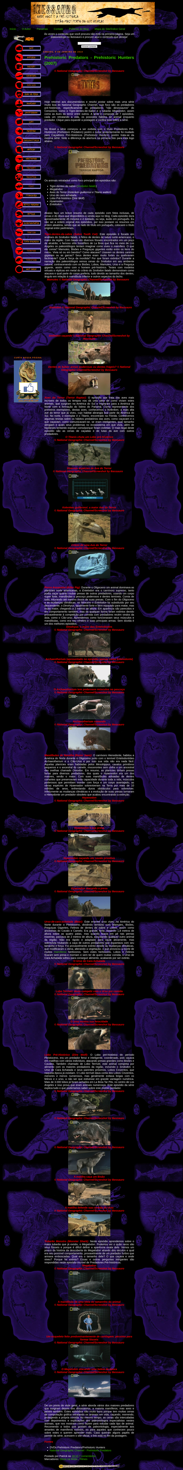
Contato (58, 28)
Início (13, 28)
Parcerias (42, 28)
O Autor (26, 28)
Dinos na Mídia (69, 1459)
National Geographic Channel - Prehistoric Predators (80, 1450)
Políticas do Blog (79, 28)
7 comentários (87, 1456)
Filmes (83, 1459)
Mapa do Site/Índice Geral (110, 28)
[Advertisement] (28, 313)
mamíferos (60, 951)
